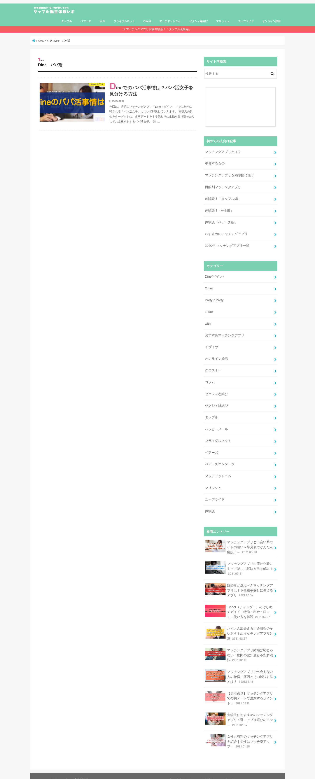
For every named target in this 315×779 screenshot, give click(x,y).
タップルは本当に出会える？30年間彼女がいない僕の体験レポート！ (206, 772)
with (102, 21)
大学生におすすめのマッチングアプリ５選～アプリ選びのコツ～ (239, 712)
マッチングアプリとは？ (223, 152)
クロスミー (213, 367)
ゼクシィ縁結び (198, 21)
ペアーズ (85, 21)
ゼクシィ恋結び (216, 390)
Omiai (147, 21)
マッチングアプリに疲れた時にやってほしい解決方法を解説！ (239, 563)
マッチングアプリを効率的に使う (229, 175)
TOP (41, 772)
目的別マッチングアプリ (223, 186)
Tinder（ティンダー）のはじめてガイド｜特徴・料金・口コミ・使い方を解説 (238, 606)
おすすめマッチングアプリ (224, 333)
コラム (210, 379)
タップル (66, 21)
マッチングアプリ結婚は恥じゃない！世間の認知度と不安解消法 (239, 648)
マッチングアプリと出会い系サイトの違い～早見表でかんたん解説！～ (239, 542)
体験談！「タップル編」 (223, 198)
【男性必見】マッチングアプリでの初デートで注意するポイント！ (239, 691)
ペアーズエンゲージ (219, 460)
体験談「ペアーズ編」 (221, 221)
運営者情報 (80, 772)
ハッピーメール (216, 425)
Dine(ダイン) (214, 275)
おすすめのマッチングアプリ (226, 233)
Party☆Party (214, 298)
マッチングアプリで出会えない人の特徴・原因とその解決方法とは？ (239, 670)
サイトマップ (58, 772)
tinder (209, 310)
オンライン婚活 (271, 21)
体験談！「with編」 (219, 209)
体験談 (210, 506)
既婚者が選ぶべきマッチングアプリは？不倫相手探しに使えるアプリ (239, 585)
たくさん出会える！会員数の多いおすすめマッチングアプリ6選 (239, 627)
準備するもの (214, 163)
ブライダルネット (124, 21)
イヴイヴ (211, 344)
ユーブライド (246, 21)
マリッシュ (222, 21)
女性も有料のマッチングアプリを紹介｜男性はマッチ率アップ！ (239, 733)
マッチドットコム (169, 21)
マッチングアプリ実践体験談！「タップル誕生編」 (158, 29)
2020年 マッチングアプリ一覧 (227, 244)
